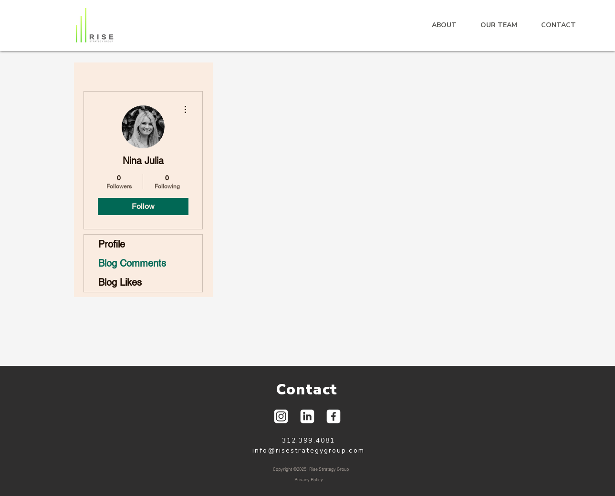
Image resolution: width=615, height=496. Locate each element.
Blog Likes (120, 282)
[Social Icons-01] (281, 416)
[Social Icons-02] (333, 416)
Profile (111, 244)
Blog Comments (132, 263)
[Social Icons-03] (307, 416)
